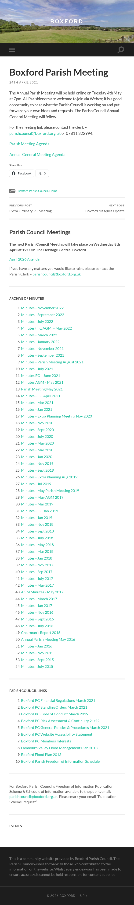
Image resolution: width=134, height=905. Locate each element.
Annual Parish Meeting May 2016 (48, 639)
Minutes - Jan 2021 (36, 409)
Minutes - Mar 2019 (37, 504)
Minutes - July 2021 (37, 368)
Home (57, 190)
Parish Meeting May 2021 (42, 389)
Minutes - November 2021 (42, 348)
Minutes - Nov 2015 (37, 653)
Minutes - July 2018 (37, 538)
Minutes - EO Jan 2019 (39, 510)
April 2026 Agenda (24, 259)
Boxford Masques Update (105, 208)
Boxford (66, 21)
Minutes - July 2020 (37, 436)
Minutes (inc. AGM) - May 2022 (46, 328)
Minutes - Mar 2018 (37, 551)
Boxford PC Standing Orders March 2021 (54, 707)
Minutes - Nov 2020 (37, 423)
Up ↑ (83, 896)
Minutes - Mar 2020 (37, 450)
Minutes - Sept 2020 (37, 429)
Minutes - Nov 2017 (37, 565)
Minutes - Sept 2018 (37, 531)
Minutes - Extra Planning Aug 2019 (49, 477)
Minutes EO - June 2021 (40, 375)
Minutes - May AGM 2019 (42, 497)
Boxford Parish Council (35, 190)
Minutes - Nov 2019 (37, 463)
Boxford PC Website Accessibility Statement (56, 734)
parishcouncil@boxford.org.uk (35, 133)
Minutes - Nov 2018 (37, 524)
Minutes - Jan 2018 (36, 558)
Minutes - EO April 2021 (40, 395)
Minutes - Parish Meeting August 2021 (52, 362)
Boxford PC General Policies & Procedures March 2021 (65, 727)
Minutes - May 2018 (37, 544)
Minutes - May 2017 (37, 585)
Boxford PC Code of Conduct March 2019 (54, 713)
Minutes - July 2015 (37, 666)
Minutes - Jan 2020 (36, 456)
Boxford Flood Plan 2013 (41, 754)
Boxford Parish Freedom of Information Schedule (60, 761)
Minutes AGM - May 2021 (42, 382)
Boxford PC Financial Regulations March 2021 (58, 700)
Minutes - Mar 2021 (37, 402)
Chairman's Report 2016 (40, 632)
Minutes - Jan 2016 (36, 646)
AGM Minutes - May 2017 (42, 592)
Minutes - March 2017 (39, 598)
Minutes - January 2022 (40, 341)
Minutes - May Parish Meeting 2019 (50, 490)
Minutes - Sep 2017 (36, 571)
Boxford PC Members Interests (46, 740)
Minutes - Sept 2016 (37, 619)
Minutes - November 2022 (42, 308)
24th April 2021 (23, 82)
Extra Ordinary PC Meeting (30, 208)
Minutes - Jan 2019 (36, 517)
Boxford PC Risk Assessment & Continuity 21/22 (60, 720)
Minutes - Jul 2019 (36, 483)
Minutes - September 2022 (42, 314)
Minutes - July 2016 (37, 625)
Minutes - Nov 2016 (37, 612)
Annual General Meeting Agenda (37, 154)
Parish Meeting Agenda (29, 143)
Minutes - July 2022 (37, 321)
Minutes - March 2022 (39, 335)
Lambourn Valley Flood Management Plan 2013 (59, 747)
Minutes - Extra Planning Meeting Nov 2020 (56, 416)
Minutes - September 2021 (42, 355)
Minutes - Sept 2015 (37, 659)
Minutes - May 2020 (37, 443)
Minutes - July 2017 (37, 578)
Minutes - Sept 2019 (37, 470)
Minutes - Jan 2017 (36, 605)
